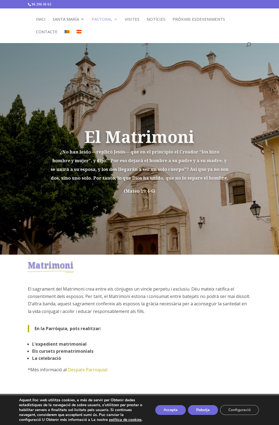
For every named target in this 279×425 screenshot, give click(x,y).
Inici (41, 19)
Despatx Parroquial (87, 370)
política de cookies (125, 419)
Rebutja (203, 409)
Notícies (156, 19)
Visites (132, 19)
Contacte (46, 32)
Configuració (239, 409)
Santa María (66, 19)
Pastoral (102, 19)
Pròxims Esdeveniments (198, 19)
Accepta (170, 409)
